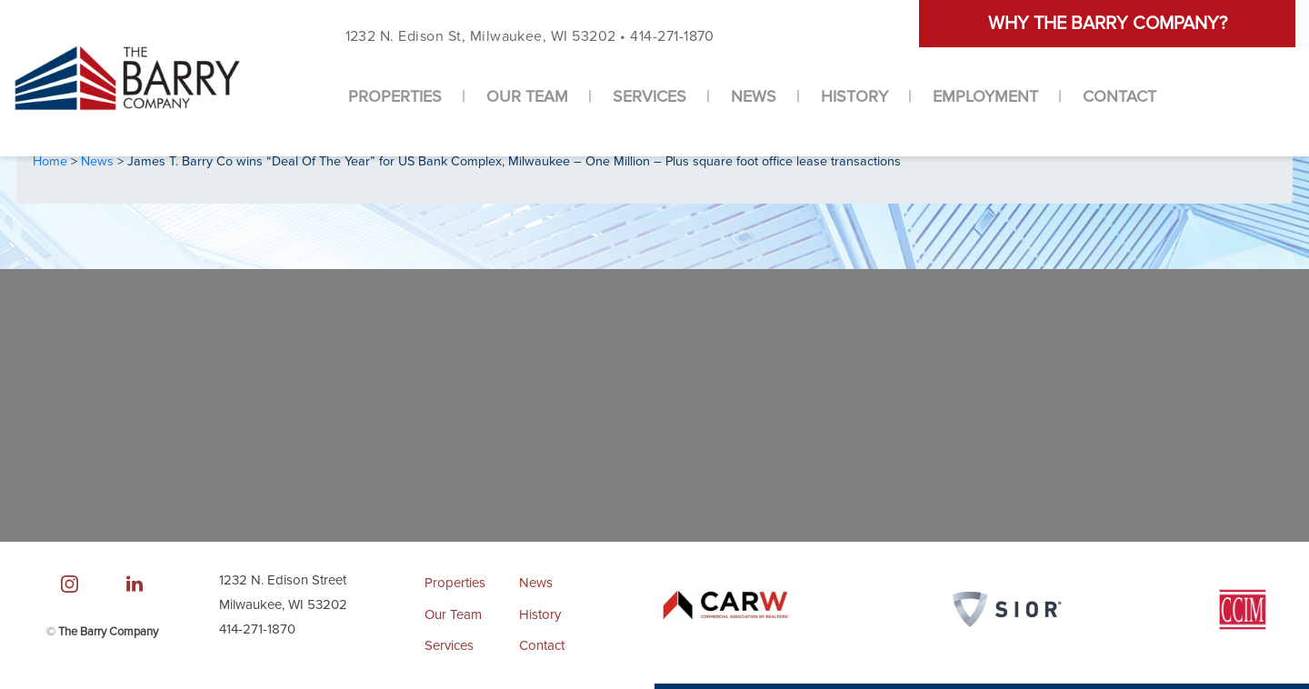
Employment (985, 96)
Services (649, 96)
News (753, 96)
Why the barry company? (1107, 24)
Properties (395, 96)
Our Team (527, 96)
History (854, 96)
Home (52, 161)
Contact (1119, 96)
